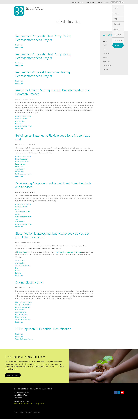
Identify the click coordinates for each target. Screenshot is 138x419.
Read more (19, 45)
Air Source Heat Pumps (23, 319)
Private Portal (89, 2)
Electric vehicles (20, 317)
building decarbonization (23, 126)
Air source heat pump (22, 212)
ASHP (17, 209)
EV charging (19, 171)
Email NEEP (18, 404)
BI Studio (37, 412)
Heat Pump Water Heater (23, 217)
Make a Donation (12, 375)
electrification (19, 121)
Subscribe (99, 2)
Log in (106, 2)
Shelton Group (22, 252)
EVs (16, 268)
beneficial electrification (23, 307)
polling (17, 270)
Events (66, 8)
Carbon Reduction (21, 315)
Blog (72, 8)
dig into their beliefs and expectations (67, 252)
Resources (98, 8)
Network (89, 8)
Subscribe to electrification (24, 339)
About (59, 8)
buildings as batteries (22, 161)
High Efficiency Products (23, 302)
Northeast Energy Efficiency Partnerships (34, 8)
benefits (18, 273)
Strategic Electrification (23, 265)
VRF (16, 219)
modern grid (19, 166)
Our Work (80, 8)
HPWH (17, 214)
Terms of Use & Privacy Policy (33, 404)
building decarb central (23, 116)
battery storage (20, 164)
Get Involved (109, 8)
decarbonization (20, 312)
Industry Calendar (77, 2)
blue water (18, 124)
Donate (119, 8)
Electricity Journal (21, 119)
